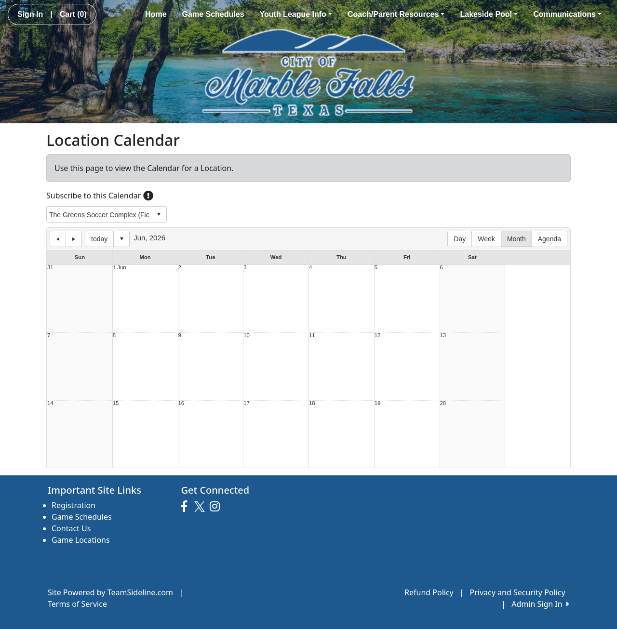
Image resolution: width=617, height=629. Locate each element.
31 (50, 267)
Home (155, 14)
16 (181, 403)
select (158, 214)
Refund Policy (429, 592)
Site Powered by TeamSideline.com (110, 592)
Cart (73, 14)
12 (378, 335)
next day (74, 239)
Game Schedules (213, 14)
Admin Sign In (540, 604)
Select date (121, 239)
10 (246, 335)
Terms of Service (77, 604)
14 (50, 403)
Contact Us (71, 528)
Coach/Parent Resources (396, 14)
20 (443, 403)
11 (312, 335)
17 (246, 403)
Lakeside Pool (489, 14)
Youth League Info (296, 14)
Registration (73, 505)
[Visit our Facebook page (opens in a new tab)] (186, 506)
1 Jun (119, 267)
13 (443, 335)
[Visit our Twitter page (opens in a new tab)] (201, 506)
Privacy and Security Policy (517, 592)
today (99, 239)
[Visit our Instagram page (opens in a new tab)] (217, 506)
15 (116, 403)
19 (378, 403)
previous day (58, 239)
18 (312, 403)
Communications (567, 14)
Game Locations (81, 540)
